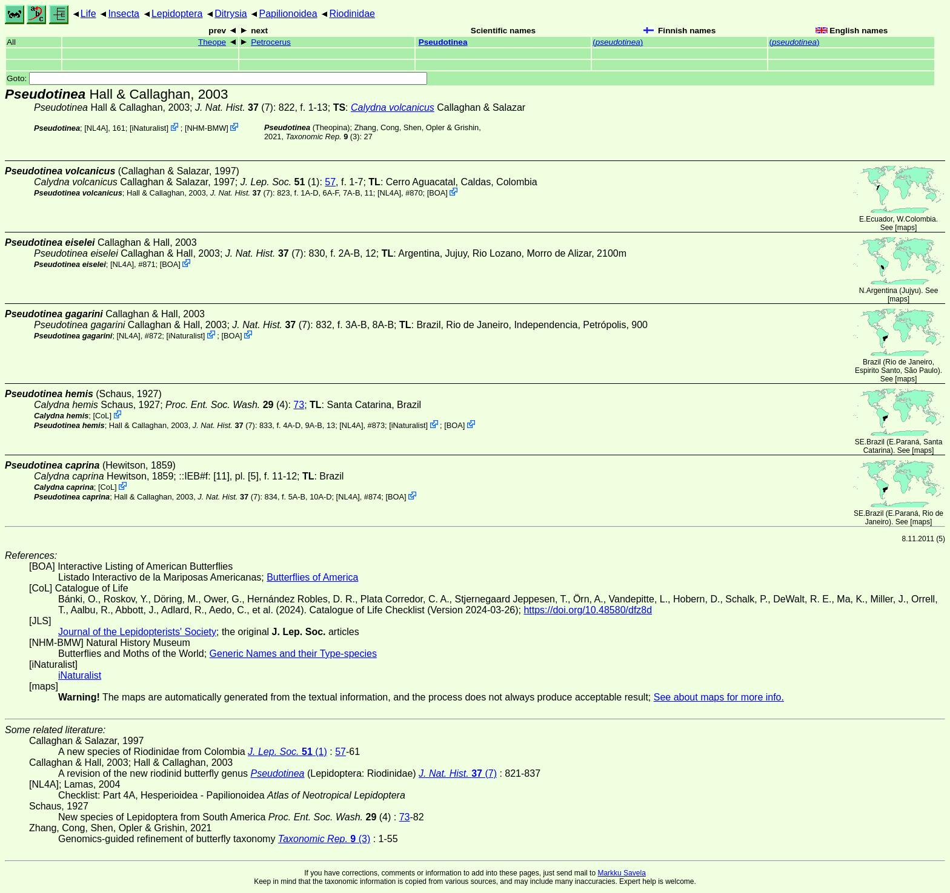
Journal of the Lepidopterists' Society (137, 632)
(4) (226, 405)
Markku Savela (621, 873)
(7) (234, 107)
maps (906, 227)
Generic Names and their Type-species (293, 653)
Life (88, 13)
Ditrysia (230, 13)
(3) (323, 136)
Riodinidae (352, 13)
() (618, 42)
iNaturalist (148, 128)
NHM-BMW (207, 128)
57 (330, 182)
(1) (280, 182)
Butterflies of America (312, 577)
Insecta (123, 13)
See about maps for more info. (719, 697)
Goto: (217, 78)
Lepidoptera (177, 13)
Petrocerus (271, 42)
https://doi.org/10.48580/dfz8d (587, 610)
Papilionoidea (288, 13)
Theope (212, 42)
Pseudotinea (443, 42)
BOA (437, 192)
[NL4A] (96, 128)
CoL (102, 415)
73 (298, 405)
